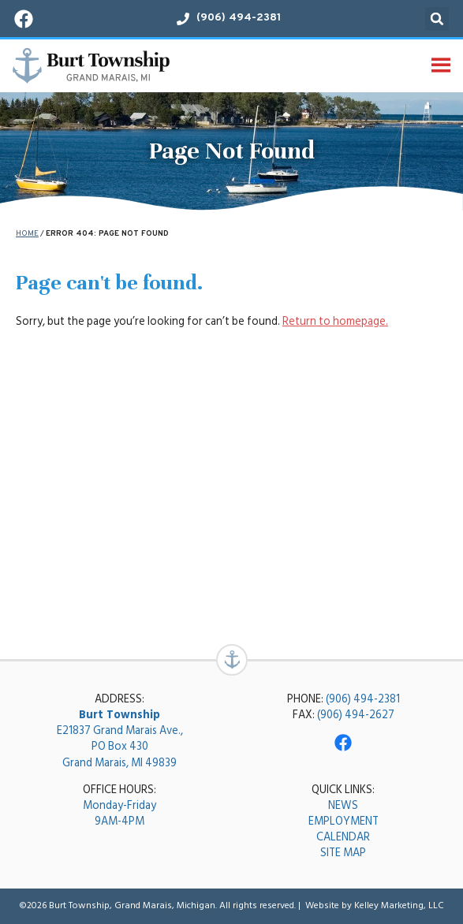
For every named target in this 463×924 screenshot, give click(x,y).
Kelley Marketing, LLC (399, 905)
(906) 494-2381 (363, 699)
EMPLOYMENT (343, 821)
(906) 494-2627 (355, 715)
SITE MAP (343, 853)
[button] (437, 19)
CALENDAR (343, 837)
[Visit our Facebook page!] (23, 18)
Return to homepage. (335, 321)
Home (27, 234)
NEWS (343, 805)
